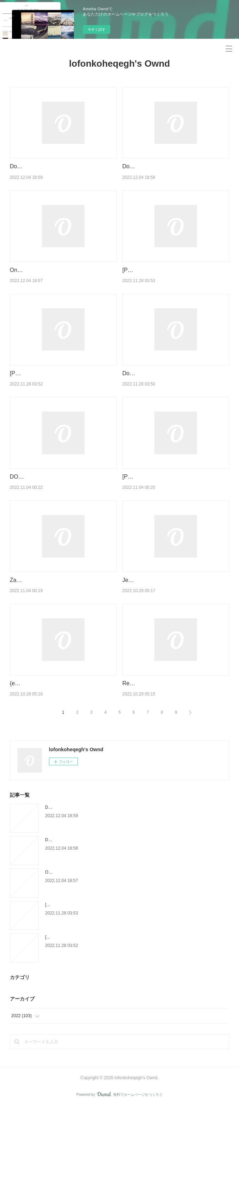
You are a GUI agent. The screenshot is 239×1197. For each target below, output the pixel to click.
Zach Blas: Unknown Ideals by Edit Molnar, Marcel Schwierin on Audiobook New (59, 643)
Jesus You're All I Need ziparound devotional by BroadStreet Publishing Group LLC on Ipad (168, 643)
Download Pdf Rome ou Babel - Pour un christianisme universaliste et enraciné (119, 930)
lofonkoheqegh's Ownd (119, 63)
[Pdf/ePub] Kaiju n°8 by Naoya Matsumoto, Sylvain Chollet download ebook (57, 400)
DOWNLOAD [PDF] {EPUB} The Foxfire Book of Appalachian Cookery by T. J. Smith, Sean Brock (60, 522)
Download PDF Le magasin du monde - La (175, 391)
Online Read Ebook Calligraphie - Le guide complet (93, 962)
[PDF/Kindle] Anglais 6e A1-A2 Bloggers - (174, 279)
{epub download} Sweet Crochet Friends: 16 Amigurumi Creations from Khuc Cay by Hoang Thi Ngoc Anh (63, 765)
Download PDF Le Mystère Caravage (56, 166)
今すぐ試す (96, 29)
